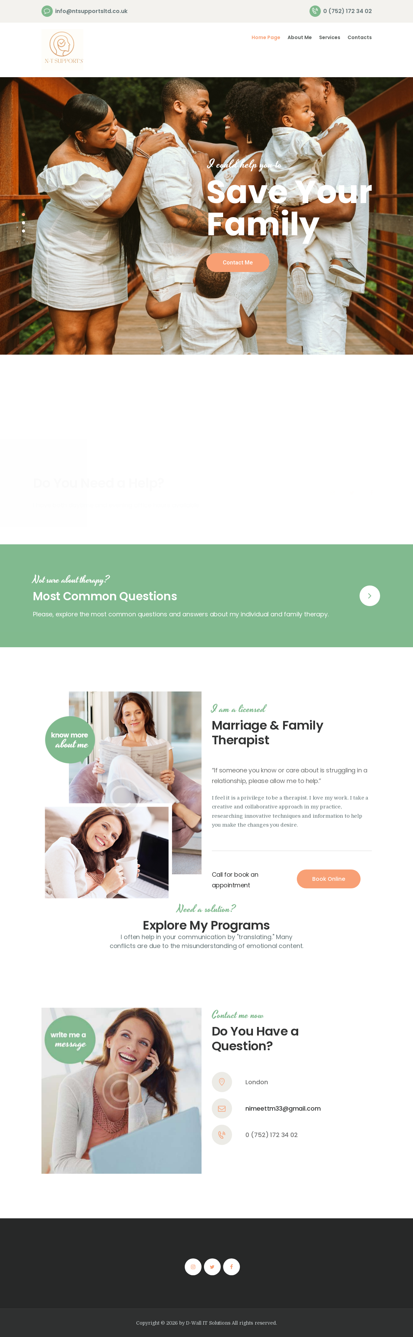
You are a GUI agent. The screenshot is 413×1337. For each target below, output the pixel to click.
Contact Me (238, 262)
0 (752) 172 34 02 (271, 1045)
